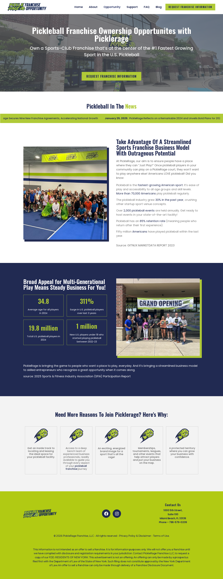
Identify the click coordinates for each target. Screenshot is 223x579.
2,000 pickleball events (139, 210)
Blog (159, 7)
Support (132, 7)
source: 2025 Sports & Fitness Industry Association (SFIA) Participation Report (77, 376)
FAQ (146, 7)
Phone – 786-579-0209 (173, 522)
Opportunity (112, 7)
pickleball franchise (76, 467)
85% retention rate (152, 221)
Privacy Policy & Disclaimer (135, 535)
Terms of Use (161, 535)
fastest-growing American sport (160, 185)
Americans (139, 231)
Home (78, 7)
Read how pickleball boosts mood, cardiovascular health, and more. (64, 351)
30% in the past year (169, 200)
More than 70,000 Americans (136, 193)
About (93, 7)
